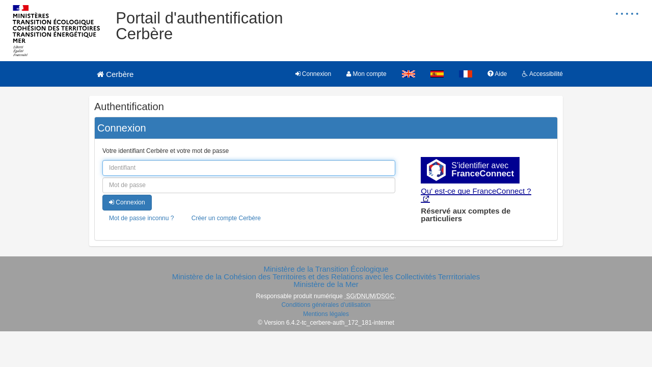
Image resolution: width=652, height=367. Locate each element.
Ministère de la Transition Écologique (325, 269)
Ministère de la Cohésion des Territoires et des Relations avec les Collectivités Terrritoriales (326, 276)
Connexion (313, 73)
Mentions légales (326, 314)
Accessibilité (542, 73)
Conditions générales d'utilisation (325, 304)
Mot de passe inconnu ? (141, 218)
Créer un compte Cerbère (226, 218)
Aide (497, 73)
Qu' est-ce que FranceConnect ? (476, 191)
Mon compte (366, 73)
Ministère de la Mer (326, 284)
